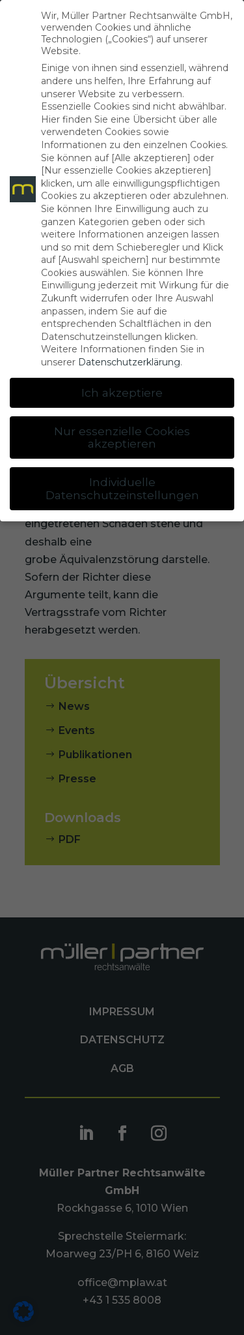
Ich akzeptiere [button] (122, 392)
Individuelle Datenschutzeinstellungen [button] (122, 488)
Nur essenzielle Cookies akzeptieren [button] (122, 437)
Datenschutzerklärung (129, 362)
